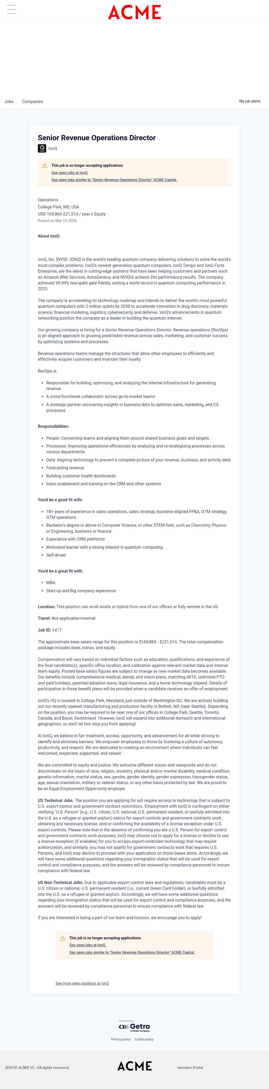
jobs (8, 101)
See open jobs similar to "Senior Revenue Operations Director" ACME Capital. (114, 180)
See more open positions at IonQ (82, 983)
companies (32, 101)
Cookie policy (144, 1039)
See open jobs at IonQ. (70, 173)
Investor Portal (190, 1068)
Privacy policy (121, 1039)
